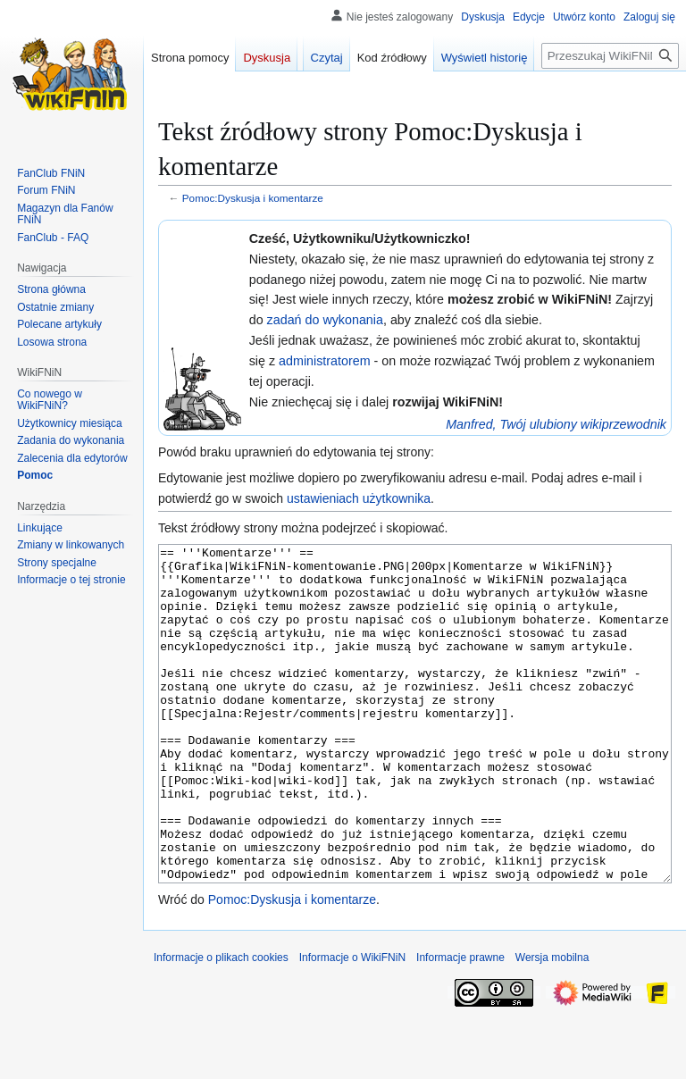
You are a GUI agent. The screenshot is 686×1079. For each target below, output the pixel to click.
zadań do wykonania (325, 320)
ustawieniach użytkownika (359, 498)
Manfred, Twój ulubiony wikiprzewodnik (556, 424)
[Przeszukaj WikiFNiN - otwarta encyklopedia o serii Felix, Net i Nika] (610, 56)
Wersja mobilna (552, 1024)
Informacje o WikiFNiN (352, 1024)
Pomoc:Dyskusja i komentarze (252, 198)
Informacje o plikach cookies (221, 1024)
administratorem (325, 361)
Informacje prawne (460, 1024)
